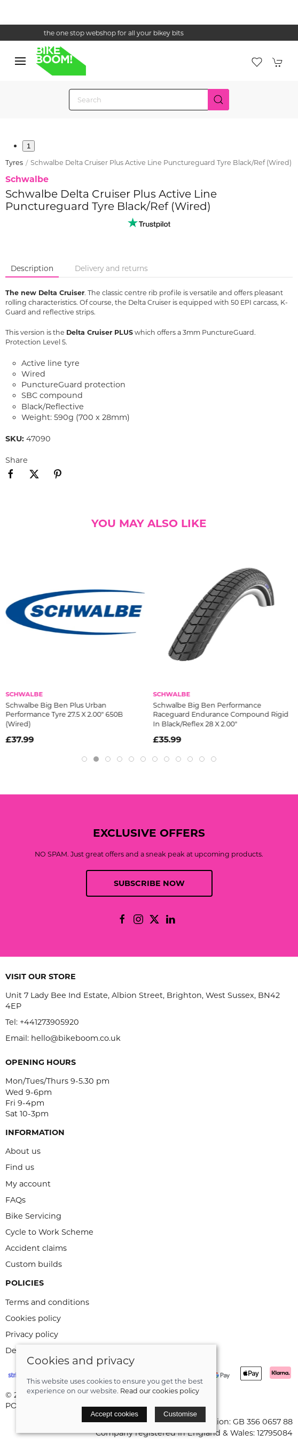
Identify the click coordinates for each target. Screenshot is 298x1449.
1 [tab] (28, 146)
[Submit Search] (218, 99)
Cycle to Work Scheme (49, 1232)
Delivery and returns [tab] (111, 268)
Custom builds (33, 1264)
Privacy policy (31, 1334)
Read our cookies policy (159, 1391)
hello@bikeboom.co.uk (76, 1038)
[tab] (84, 759)
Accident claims (36, 1248)
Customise (180, 1414)
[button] (20, 61)
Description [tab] (32, 268)
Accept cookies (114, 1414)
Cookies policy (33, 1318)
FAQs (15, 1200)
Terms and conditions (47, 1302)
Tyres (14, 163)
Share (16, 460)
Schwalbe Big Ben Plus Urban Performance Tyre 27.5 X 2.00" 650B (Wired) (64, 714)
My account (28, 1184)
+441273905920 (49, 1022)
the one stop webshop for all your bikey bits (149, 33)
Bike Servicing (33, 1216)
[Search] (149, 99)
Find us (19, 1167)
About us (23, 1151)
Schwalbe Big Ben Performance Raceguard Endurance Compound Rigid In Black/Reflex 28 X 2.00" (221, 714)
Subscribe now (149, 883)
